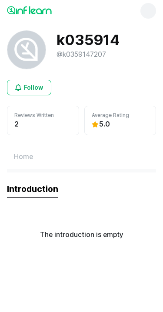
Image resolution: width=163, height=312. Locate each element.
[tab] (32, 189)
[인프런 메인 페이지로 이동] (50, 10)
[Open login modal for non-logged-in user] (29, 87)
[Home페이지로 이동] (23, 157)
